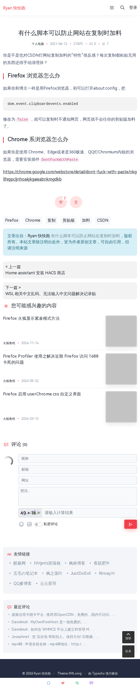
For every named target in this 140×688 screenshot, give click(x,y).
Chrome (32, 220)
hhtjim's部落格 (47, 563)
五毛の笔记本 (25, 573)
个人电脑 (38, 44)
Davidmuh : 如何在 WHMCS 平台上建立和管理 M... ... (53, 629)
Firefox (11, 220)
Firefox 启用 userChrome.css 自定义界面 (42, 394)
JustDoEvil (81, 573)
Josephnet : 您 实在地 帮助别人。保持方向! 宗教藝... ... (55, 637)
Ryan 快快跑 (39, 235)
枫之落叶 (54, 573)
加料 (86, 220)
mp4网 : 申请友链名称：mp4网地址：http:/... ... (49, 644)
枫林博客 (77, 563)
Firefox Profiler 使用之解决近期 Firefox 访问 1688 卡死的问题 (50, 359)
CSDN (103, 220)
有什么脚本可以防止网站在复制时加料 (85, 235)
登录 (133, 7)
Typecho (98, 673)
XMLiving (75, 673)
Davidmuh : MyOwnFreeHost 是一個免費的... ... (49, 622)
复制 (51, 220)
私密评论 (51, 524)
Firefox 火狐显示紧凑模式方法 (31, 318)
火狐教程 (9, 343)
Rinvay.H (107, 573)
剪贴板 (69, 220)
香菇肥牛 (102, 563)
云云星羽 (48, 583)
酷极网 (19, 563)
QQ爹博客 (22, 583)
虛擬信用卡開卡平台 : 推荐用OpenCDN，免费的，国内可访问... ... (63, 615)
